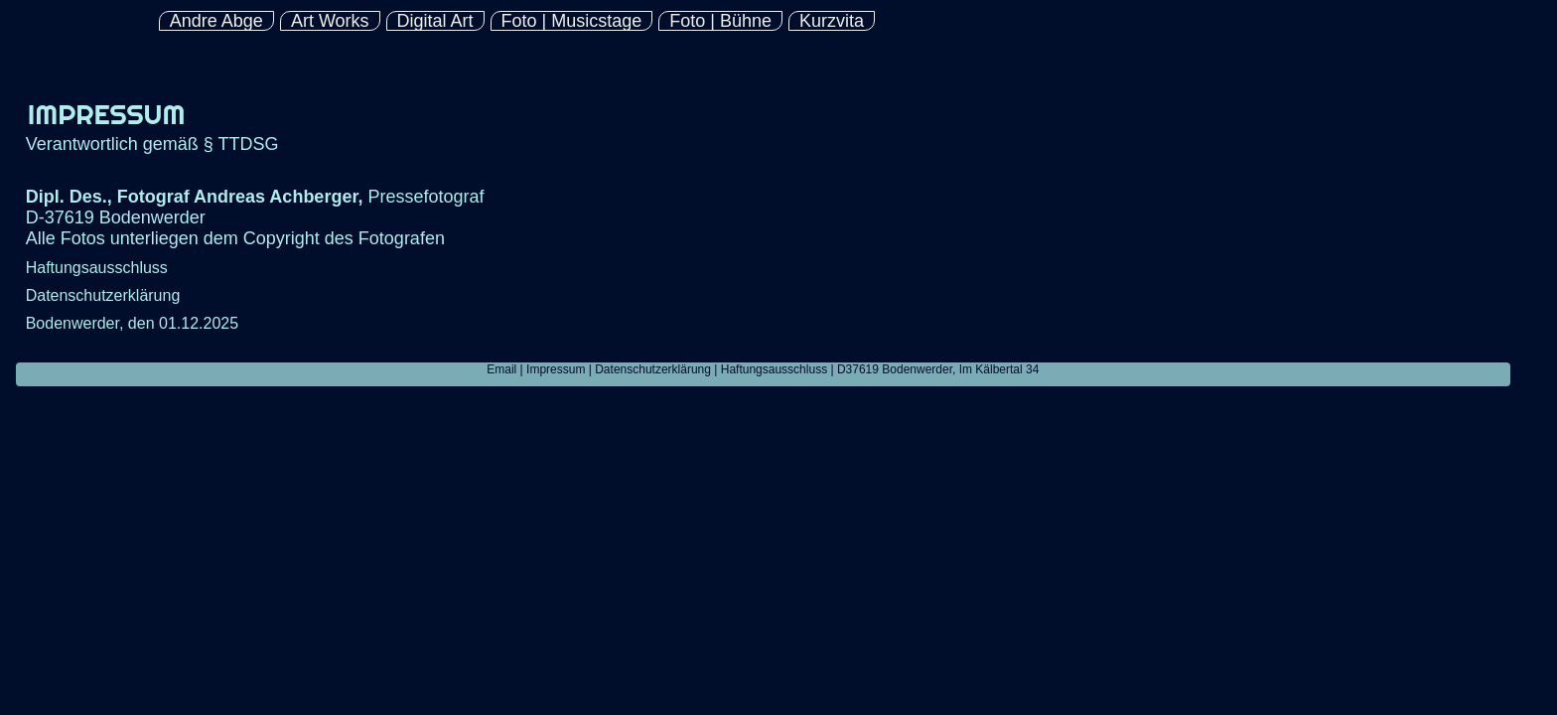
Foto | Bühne (720, 21)
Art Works (330, 21)
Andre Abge (216, 21)
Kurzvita (831, 21)
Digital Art (435, 21)
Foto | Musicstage (571, 21)
